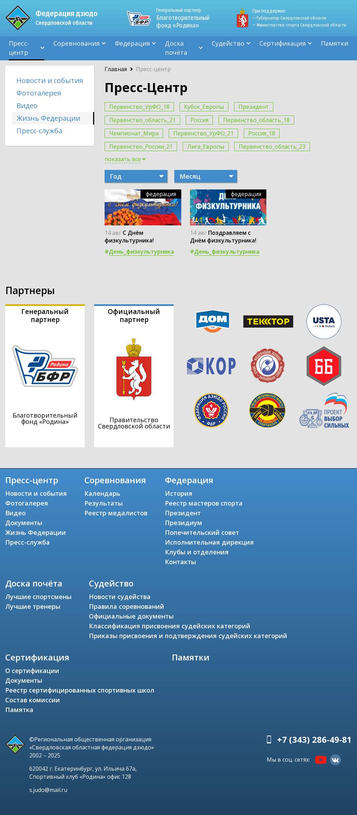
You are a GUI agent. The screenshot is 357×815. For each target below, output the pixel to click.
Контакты (180, 562)
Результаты (103, 503)
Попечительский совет (202, 532)
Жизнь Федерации (48, 118)
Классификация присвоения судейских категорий (169, 626)
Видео (27, 105)
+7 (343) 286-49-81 (314, 739)
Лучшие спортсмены (38, 596)
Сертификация (282, 43)
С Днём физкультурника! (129, 236)
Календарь (102, 493)
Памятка (19, 709)
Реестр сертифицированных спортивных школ (79, 690)
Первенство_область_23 (272, 146)
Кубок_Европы (204, 107)
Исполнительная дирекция (209, 542)
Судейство (228, 43)
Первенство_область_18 (256, 120)
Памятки (334, 43)
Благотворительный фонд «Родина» (183, 18)
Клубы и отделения (197, 552)
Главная (116, 69)
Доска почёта (176, 48)
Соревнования (76, 43)
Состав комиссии (32, 700)
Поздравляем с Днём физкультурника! (223, 236)
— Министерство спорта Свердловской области (299, 25)
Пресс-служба (39, 130)
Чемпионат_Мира (134, 133)
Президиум (183, 522)
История (178, 493)
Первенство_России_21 (141, 146)
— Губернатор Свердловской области (289, 18)
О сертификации (32, 670)
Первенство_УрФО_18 (139, 107)
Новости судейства (120, 596)
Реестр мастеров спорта (204, 503)
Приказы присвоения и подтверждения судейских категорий (188, 635)
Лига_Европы (205, 146)
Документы (23, 522)
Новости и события (49, 80)
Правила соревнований (126, 606)
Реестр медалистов (115, 513)
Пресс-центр (19, 48)
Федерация (132, 43)
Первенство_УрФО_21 (203, 133)
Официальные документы (131, 616)
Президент (253, 107)
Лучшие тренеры (32, 606)
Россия (199, 120)
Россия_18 (261, 133)
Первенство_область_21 (142, 120)
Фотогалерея (38, 93)
